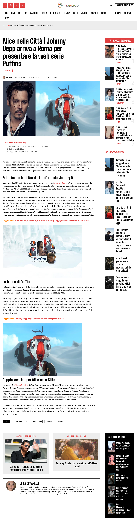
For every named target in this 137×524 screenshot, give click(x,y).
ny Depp (63, 183)
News (8, 25)
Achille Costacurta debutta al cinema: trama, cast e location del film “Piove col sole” (125, 94)
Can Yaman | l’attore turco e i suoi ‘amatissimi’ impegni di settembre (26, 468)
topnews (59, 421)
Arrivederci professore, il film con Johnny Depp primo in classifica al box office (52, 220)
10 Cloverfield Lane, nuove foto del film (122, 478)
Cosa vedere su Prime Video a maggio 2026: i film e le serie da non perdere (123, 284)
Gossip (119, 62)
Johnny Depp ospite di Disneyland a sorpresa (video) (39, 318)
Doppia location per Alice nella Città (23, 152)
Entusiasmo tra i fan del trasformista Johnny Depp (28, 147)
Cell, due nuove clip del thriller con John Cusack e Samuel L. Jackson (122, 493)
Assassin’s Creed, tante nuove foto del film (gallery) (123, 446)
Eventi (119, 84)
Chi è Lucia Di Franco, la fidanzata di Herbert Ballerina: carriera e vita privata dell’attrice (125, 134)
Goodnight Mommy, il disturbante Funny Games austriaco (123, 508)
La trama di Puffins (16, 149)
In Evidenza (120, 103)
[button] (111, 5)
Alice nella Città (21, 385)
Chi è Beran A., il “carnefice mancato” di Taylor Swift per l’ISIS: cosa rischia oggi (125, 113)
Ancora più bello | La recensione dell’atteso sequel (77, 465)
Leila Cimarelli (19, 77)
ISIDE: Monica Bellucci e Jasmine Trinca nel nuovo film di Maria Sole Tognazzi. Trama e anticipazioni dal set (123, 241)
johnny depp (36, 421)
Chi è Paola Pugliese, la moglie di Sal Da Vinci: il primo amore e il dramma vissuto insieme (125, 53)
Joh (56, 183)
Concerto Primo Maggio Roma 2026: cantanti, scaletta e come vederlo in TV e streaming (123, 74)
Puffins (48, 421)
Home (4, 25)
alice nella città (20, 421)
